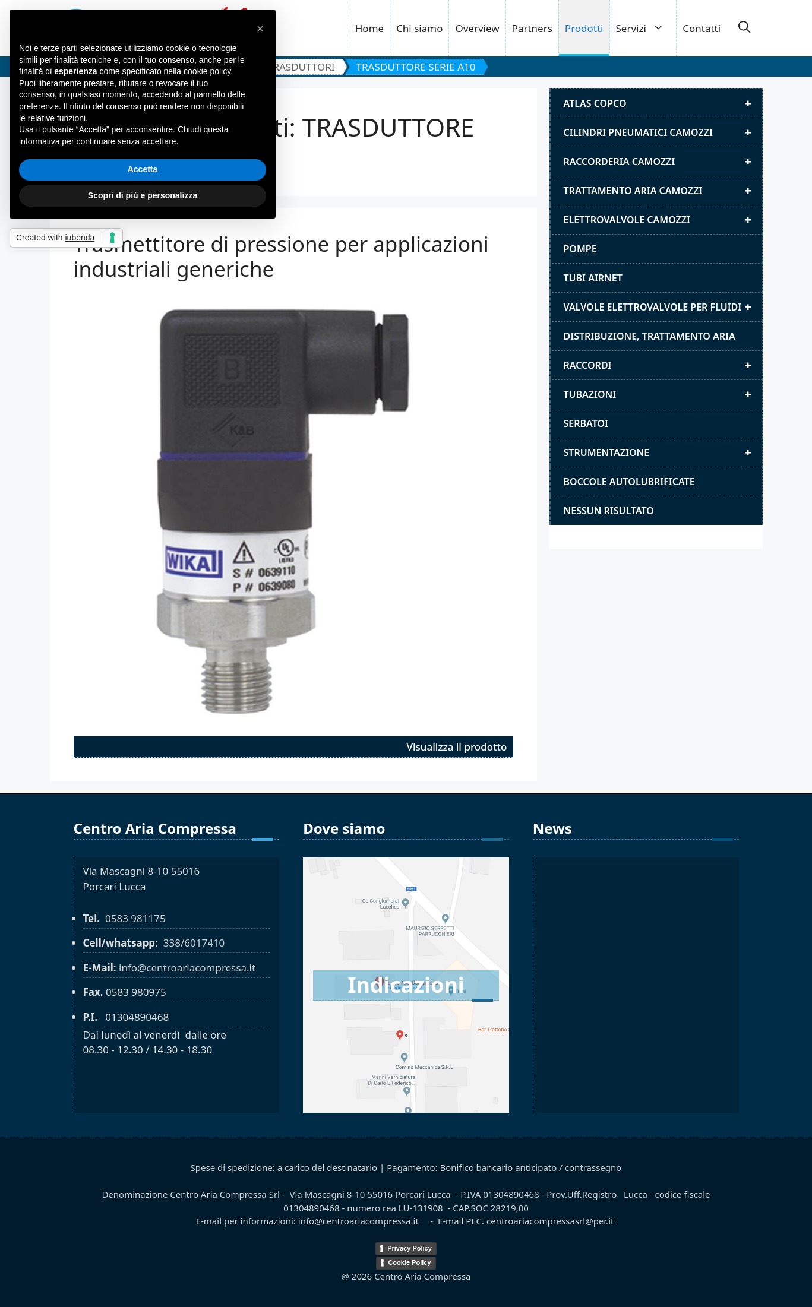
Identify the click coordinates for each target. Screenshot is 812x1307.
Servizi (646, 28)
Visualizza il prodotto (457, 747)
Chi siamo (419, 28)
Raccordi (663, 365)
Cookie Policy (409, 1262)
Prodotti (584, 28)
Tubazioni (663, 394)
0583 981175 (135, 918)
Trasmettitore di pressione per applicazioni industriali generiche (281, 256)
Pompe (580, 248)
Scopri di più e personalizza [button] (142, 195)
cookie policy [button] (207, 71)
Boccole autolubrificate (629, 481)
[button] (744, 28)
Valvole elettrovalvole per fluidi (663, 307)
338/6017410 (194, 943)
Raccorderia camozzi (663, 161)
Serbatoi (586, 423)
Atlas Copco (663, 103)
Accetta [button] (143, 169)
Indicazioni (405, 984)
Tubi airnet (593, 277)
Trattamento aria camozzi (663, 190)
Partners (532, 28)
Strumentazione (663, 452)
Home (369, 28)
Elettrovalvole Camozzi (663, 219)
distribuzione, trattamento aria (649, 336)
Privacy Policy (409, 1248)
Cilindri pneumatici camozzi (663, 132)
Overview (477, 28)
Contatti (702, 28)
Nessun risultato (609, 510)
